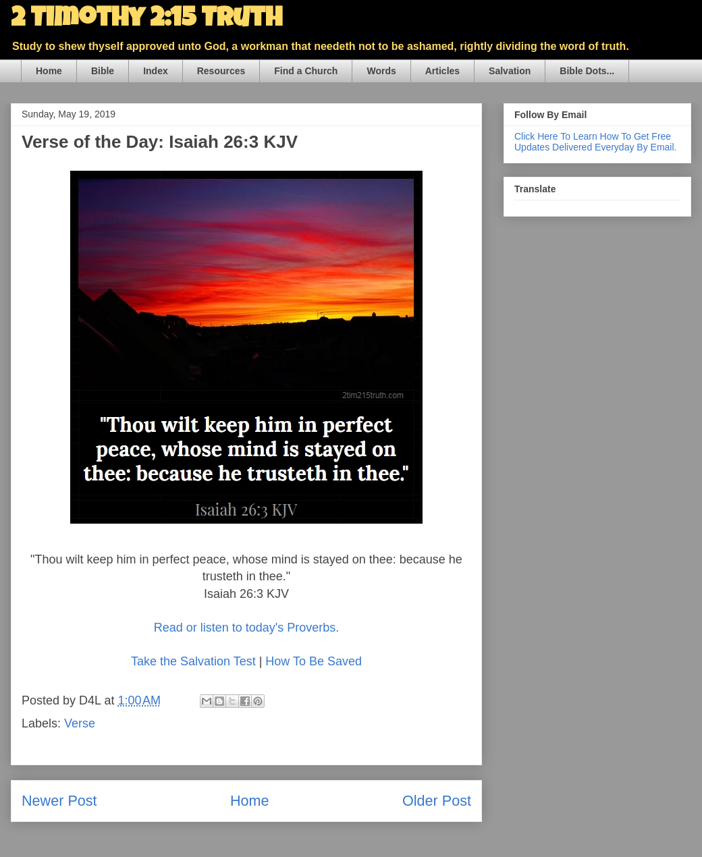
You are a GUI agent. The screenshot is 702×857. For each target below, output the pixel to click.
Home (49, 70)
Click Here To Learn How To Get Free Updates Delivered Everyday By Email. (595, 142)
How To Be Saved (313, 661)
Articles (442, 70)
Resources (221, 70)
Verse (79, 723)
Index (155, 70)
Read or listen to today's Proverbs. (247, 627)
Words (381, 70)
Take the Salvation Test (195, 661)
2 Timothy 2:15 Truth (146, 20)
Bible (102, 70)
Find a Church (306, 70)
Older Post (436, 800)
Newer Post (59, 800)
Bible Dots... (587, 70)
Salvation (510, 70)
